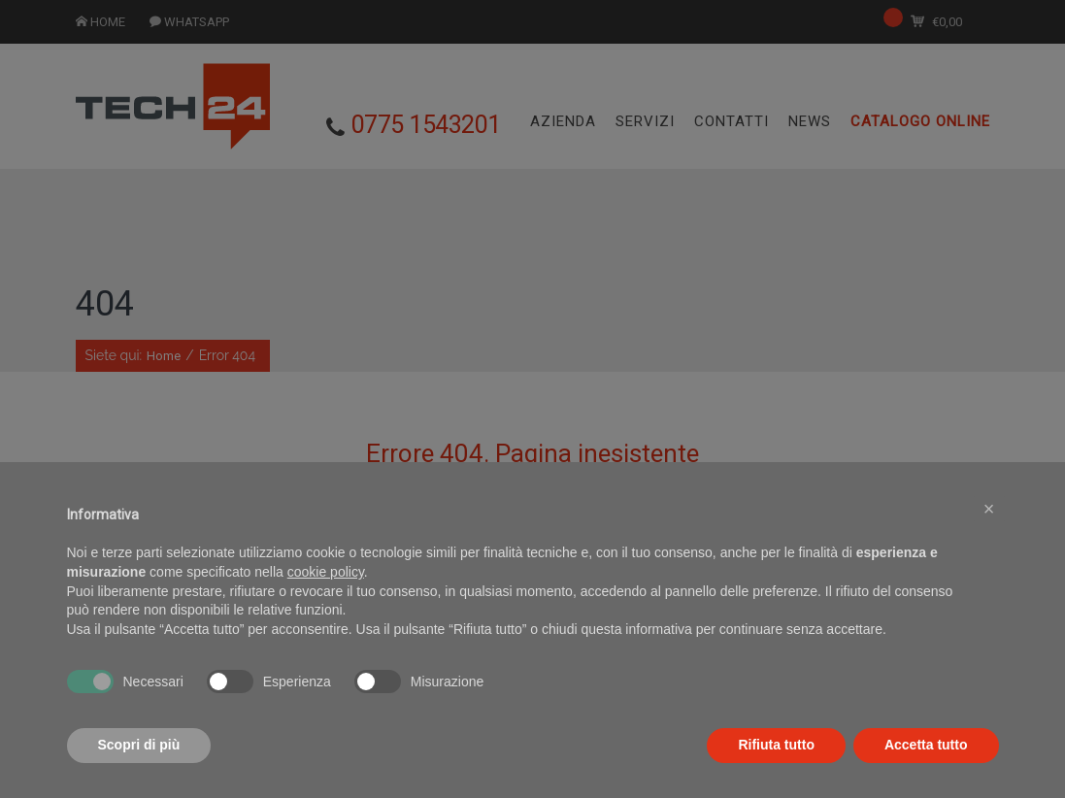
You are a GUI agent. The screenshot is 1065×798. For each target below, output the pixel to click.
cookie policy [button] (325, 611)
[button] (989, 549)
